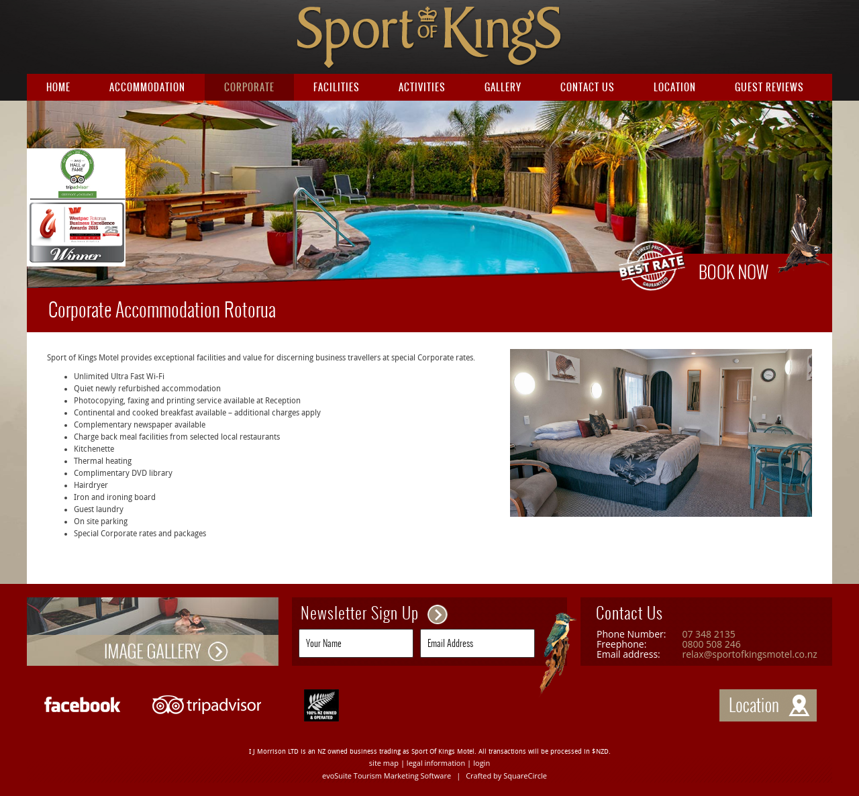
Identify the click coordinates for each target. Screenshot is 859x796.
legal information (436, 763)
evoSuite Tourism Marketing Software (386, 775)
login (481, 763)
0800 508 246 (711, 644)
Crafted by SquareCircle (506, 775)
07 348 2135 (708, 634)
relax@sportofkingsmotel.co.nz (749, 654)
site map (384, 763)
